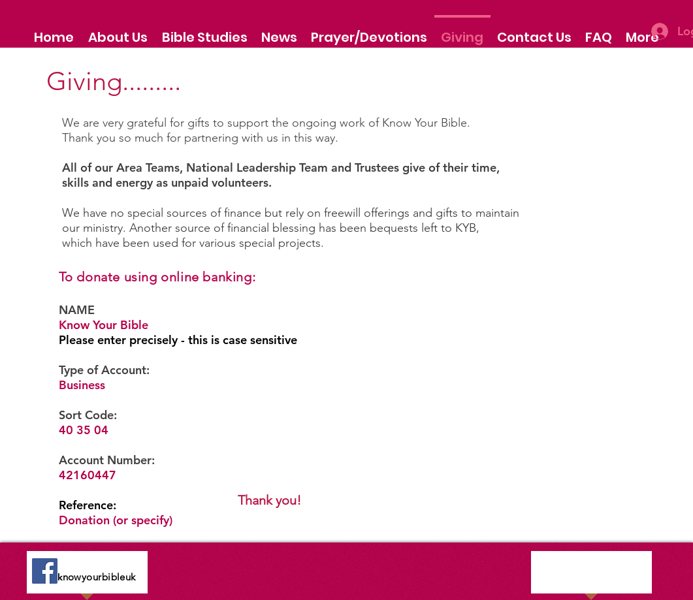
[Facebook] (44, 571)
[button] (118, 31)
